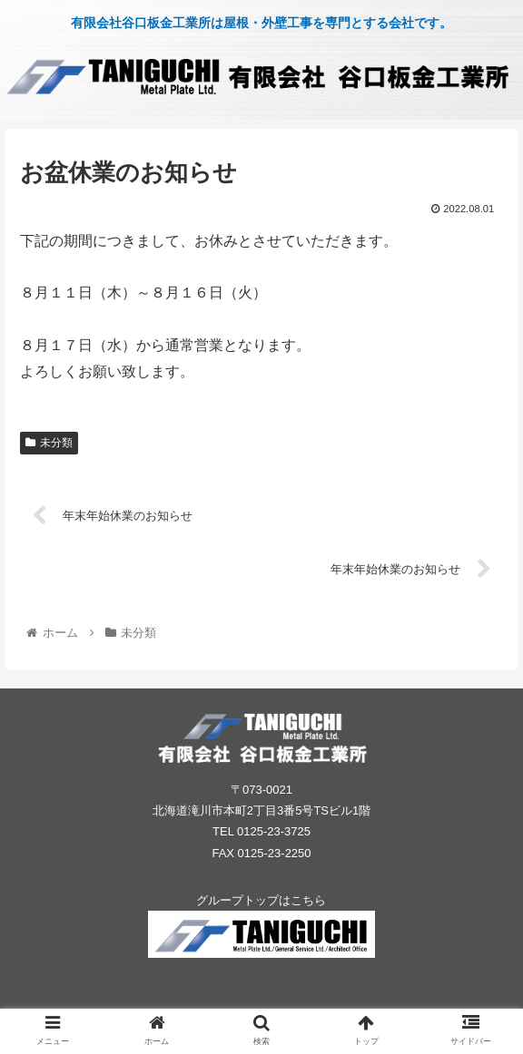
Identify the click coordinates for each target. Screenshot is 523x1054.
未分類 (49, 442)
